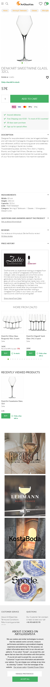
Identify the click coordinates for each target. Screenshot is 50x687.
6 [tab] (20, 361)
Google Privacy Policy (36, 667)
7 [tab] (22, 361)
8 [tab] (24, 361)
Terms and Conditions (9, 620)
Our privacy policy (20, 667)
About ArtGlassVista (9, 617)
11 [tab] (31, 361)
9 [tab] (27, 361)
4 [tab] (15, 361)
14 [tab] (38, 361)
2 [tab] (24, 65)
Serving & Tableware (17, 208)
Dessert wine (6, 211)
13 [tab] (36, 361)
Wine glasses (41, 208)
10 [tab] (29, 361)
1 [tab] (22, 65)
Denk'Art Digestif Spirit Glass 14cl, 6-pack (35, 337)
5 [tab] (17, 361)
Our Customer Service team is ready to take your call (37, 619)
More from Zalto (25, 307)
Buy (5, 353)
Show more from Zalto (13, 298)
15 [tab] (41, 361)
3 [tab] (27, 65)
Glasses (30, 208)
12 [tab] (34, 361)
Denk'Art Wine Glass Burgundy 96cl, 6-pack (10, 337)
